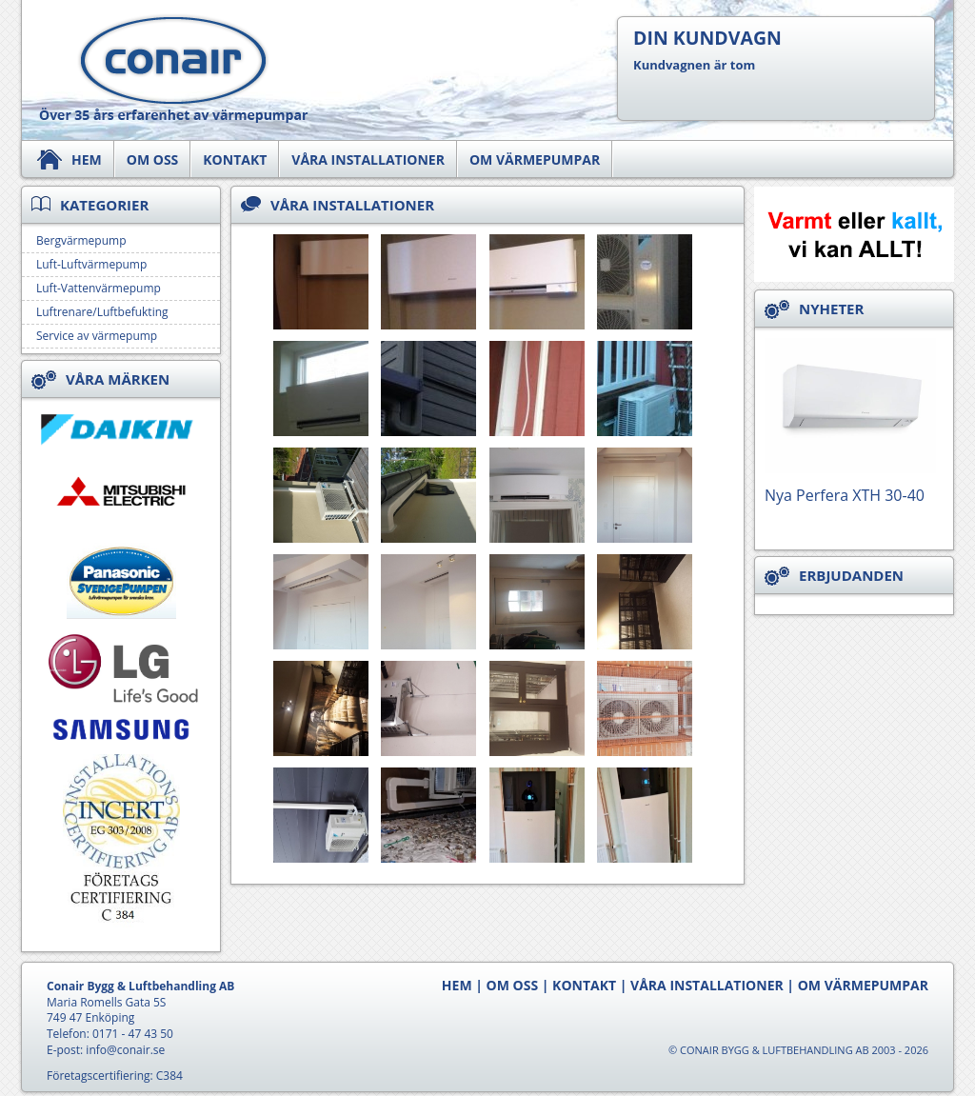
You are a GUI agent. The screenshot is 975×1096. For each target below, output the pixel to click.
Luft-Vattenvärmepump (98, 288)
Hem (86, 160)
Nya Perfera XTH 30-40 (845, 495)
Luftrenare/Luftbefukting (102, 312)
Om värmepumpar (534, 160)
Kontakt (235, 160)
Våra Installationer (368, 160)
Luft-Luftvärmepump (91, 264)
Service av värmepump (96, 336)
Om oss (153, 160)
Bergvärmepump (81, 240)
